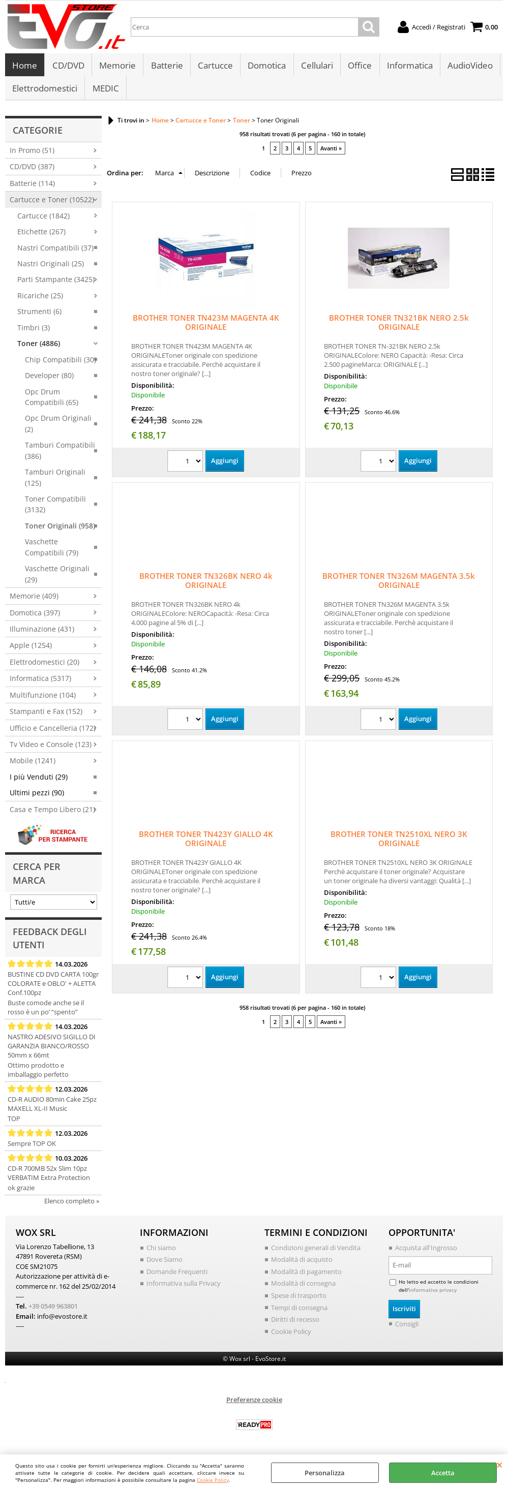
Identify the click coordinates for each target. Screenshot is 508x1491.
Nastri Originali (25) (50, 269)
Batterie (166, 67)
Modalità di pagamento (306, 1277)
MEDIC (105, 92)
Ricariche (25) (40, 301)
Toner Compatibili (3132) (55, 510)
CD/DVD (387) (32, 172)
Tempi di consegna (299, 1312)
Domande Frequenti (176, 1277)
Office (358, 67)
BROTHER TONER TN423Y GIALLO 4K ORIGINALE (206, 844)
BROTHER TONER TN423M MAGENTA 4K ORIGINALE (206, 327)
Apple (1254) (31, 651)
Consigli (407, 1329)
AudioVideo (468, 67)
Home (24, 67)
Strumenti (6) (39, 317)
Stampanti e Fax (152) (46, 717)
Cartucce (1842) (43, 221)
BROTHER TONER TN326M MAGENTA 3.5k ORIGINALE (398, 586)
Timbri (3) (33, 333)
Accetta (443, 1472)
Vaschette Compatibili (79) (51, 552)
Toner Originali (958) (60, 531)
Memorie (117, 67)
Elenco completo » (71, 1206)
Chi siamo (161, 1253)
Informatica (408, 67)
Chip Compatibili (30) (60, 365)
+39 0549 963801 (53, 1311)
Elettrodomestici (44, 92)
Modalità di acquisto (302, 1264)
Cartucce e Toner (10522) (52, 205)
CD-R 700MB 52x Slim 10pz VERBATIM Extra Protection (49, 1178)
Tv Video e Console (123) (51, 750)
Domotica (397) (35, 618)
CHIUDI (499, 1464)
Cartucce (214, 67)
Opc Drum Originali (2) (58, 429)
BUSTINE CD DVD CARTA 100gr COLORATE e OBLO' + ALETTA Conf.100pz (53, 989)
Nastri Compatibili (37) (55, 253)
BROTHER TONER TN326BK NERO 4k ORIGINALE (206, 586)
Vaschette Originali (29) (57, 579)
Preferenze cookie (254, 1405)
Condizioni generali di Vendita (316, 1253)
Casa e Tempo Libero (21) (52, 815)
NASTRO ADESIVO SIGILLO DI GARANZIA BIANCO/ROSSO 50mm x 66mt (52, 1051)
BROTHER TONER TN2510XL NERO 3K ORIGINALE (399, 844)
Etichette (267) (41, 237)
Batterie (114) (32, 189)
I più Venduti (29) (39, 782)
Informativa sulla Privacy (183, 1288)
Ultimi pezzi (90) (37, 798)
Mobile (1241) (32, 766)
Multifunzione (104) (43, 700)
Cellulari (316, 67)
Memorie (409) (34, 601)
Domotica (266, 67)
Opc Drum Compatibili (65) (51, 402)
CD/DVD (68, 67)
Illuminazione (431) (42, 634)
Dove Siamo (164, 1264)
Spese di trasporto (298, 1301)
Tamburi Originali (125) (55, 483)
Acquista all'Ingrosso (426, 1253)
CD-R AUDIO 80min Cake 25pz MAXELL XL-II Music (52, 1109)
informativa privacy (433, 1294)
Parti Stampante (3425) (56, 285)
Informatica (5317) (40, 684)
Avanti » (331, 154)
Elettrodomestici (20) (44, 667)
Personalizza (325, 1472)
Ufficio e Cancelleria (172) (53, 733)
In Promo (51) (32, 156)
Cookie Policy (213, 1479)
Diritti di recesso (295, 1324)
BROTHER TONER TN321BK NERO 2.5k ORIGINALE (399, 327)
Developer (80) (49, 381)
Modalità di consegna (303, 1288)
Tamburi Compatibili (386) (60, 456)
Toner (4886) (38, 349)
